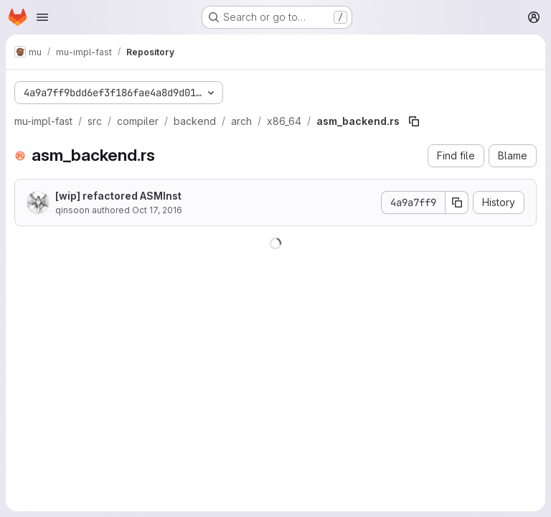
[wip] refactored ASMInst (118, 196)
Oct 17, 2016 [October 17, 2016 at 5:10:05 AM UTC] (157, 210)
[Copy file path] (413, 121)
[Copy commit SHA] (457, 202)
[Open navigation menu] (42, 17)
